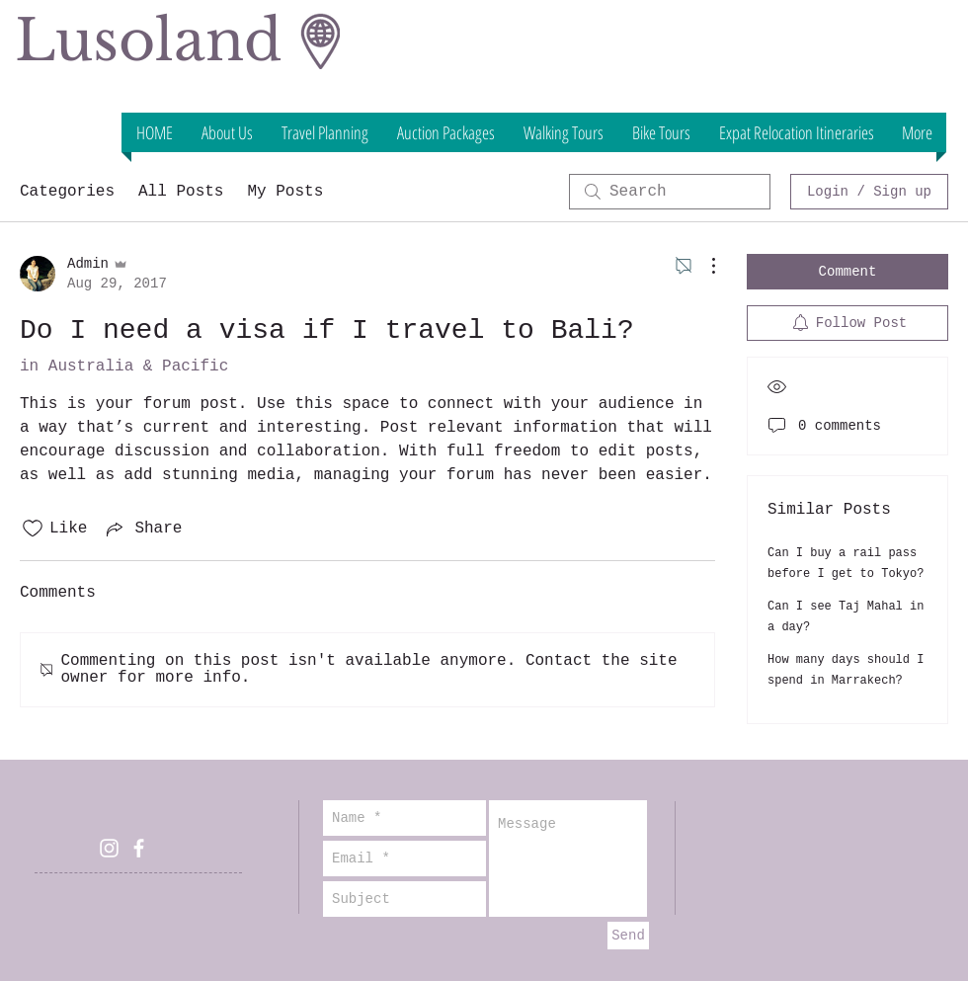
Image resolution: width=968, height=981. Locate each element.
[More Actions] (703, 266)
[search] (669, 191)
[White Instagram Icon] (109, 848)
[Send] (628, 935)
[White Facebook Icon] (138, 848)
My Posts (285, 192)
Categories (67, 192)
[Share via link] (142, 528)
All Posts (180, 192)
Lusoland (148, 40)
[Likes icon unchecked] (32, 528)
